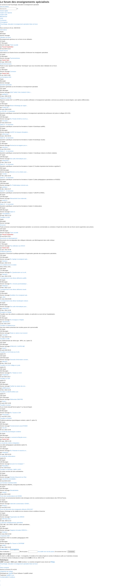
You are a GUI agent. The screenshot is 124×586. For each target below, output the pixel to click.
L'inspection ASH (4, 536)
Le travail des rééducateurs (7, 456)
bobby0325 (5, 160)
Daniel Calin (5, 60)
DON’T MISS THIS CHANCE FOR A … (21, 92)
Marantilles (5, 465)
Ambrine (4, 532)
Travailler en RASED (6, 418)
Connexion (13, 71)
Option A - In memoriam (6, 124)
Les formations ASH (5, 77)
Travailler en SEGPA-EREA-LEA (9, 392)
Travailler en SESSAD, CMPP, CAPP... (11, 469)
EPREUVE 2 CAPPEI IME (17, 346)
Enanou (4, 505)
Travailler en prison (5, 405)
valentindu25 (5, 321)
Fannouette (5, 414)
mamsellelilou (6, 213)
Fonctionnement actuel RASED (18, 426)
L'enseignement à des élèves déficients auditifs (13, 278)
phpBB (10, 573)
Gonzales (5, 120)
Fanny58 (4, 335)
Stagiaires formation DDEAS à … (19, 530)
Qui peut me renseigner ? (17, 464)
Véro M (4, 428)
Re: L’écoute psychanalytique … (19, 283)
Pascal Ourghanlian (7, 47)
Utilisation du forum (5, 37)
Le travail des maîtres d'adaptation (9, 443)
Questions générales (6, 84)
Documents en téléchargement (8, 238)
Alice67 (4, 348)
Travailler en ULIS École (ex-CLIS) (9, 352)
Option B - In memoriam (6, 138)
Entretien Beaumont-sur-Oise (18, 477)
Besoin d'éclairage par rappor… (19, 105)
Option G (12, 211)
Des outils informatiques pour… (19, 158)
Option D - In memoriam (7, 164)
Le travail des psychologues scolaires (10, 431)
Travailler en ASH (5, 217)
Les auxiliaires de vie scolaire (8, 265)
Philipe (53, 562)
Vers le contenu (4, 6)
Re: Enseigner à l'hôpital (17, 319)
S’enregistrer (14, 549)
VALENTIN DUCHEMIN (9, 479)
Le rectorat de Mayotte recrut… (18, 437)
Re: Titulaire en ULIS (16, 373)
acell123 (4, 200)
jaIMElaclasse (6, 388)
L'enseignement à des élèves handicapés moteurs (14, 301)
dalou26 (4, 361)
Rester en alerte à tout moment (18, 333)
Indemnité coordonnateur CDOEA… (20, 503)
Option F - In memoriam (6, 191)
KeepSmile (5, 374)
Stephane (5, 285)
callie (3, 297)
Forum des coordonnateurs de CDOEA (11, 496)
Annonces (3, 225)
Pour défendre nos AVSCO (17, 246)
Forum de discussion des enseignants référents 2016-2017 (16, 509)
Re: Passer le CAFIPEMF (17, 543)
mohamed (5, 452)
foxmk (4, 401)
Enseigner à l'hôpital (5, 312)
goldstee (4, 187)
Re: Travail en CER (15, 412)
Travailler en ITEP (5, 378)
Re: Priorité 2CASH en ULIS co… (19, 119)
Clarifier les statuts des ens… (18, 386)
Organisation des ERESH (17, 517)
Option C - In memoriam (7, 151)
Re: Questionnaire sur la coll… (18, 272)
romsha (4, 174)
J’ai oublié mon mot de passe (46, 551)
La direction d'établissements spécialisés (11, 522)
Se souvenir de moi (61, 551)
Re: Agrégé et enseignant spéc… (19, 259)
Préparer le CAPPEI (5, 98)
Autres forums (4, 50)
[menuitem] (6, 12)
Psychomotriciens (15, 58)
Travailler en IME (4, 338)
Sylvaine (4, 261)
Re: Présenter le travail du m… (18, 450)
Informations (3, 29)
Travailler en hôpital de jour (7, 325)
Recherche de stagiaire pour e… (19, 145)
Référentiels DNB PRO (16, 399)
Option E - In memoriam (6, 177)
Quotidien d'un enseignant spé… (19, 295)
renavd (4, 492)
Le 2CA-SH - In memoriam (7, 111)
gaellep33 (5, 94)
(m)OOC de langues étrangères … (19, 132)
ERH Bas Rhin (6, 519)
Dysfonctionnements (5, 64)
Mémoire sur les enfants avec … (19, 172)
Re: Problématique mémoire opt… (19, 185)
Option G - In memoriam (7, 204)
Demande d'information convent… (19, 359)
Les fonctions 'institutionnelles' (8, 482)
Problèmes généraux (6, 251)
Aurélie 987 (5, 107)
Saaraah (4, 274)
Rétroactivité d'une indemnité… (19, 198)
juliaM (4, 545)
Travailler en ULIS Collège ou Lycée (10, 365)
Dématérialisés (14, 490)
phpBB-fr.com (10, 575)
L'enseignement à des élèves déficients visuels (13, 289)
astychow (5, 147)
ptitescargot (5, 134)
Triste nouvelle (14, 45)
